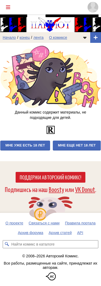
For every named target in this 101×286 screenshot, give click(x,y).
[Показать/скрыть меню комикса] (84, 37)
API (80, 233)
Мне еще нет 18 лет (77, 145)
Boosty (56, 189)
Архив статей (60, 233)
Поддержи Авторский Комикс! (50, 177)
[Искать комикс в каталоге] (7, 244)
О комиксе (58, 37)
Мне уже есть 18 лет (25, 145)
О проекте (14, 223)
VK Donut (85, 189)
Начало (9, 37)
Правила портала (80, 223)
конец (25, 37)
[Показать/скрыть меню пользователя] (93, 7)
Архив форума (30, 233)
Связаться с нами (44, 223)
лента (38, 37)
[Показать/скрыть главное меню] (8, 7)
